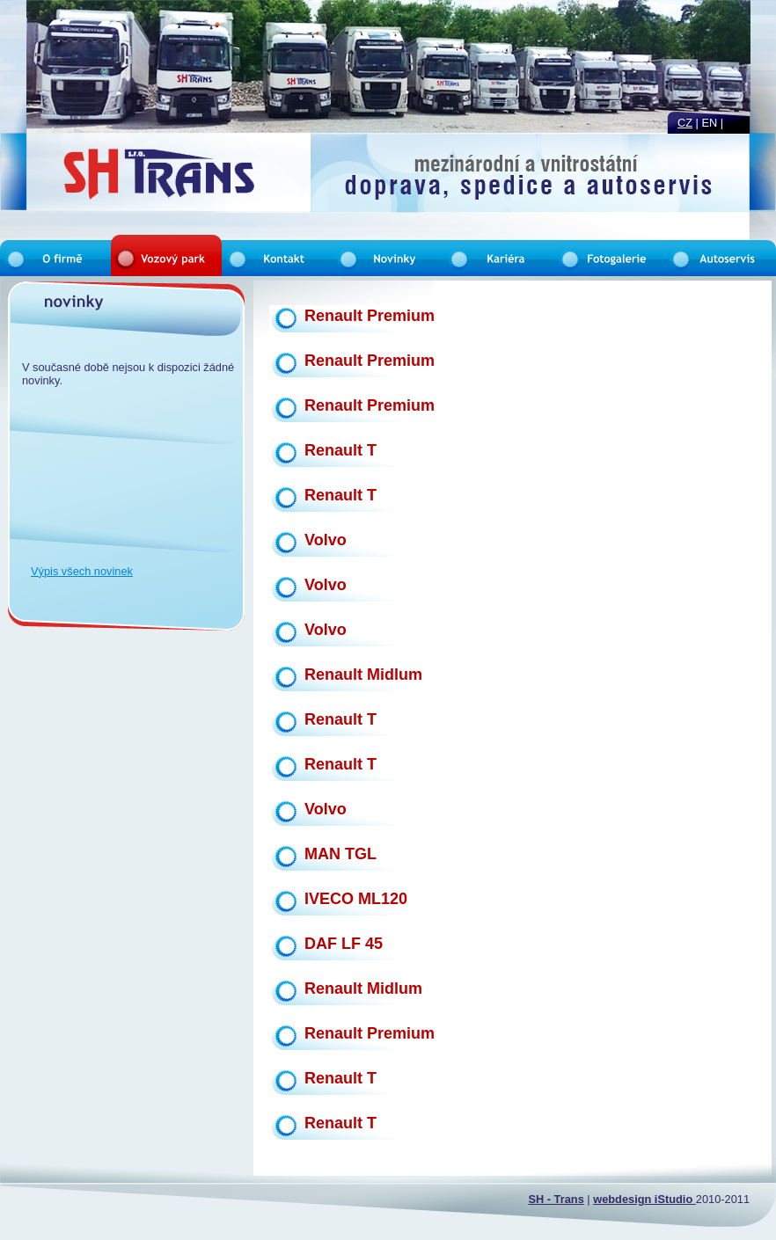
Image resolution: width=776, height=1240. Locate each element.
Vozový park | (187, 178)
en (710, 122)
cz (684, 122)
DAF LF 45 (343, 943)
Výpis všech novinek (82, 571)
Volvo (325, 540)
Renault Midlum (363, 674)
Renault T (340, 450)
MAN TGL (340, 854)
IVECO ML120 (355, 899)
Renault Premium (369, 316)
